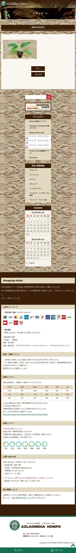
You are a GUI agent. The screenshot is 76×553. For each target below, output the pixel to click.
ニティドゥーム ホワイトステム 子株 (37, 142)
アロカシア (33, 170)
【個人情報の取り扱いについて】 (23, 498)
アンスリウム (34, 175)
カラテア (32, 179)
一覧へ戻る (38, 74)
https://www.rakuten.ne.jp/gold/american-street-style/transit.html (25, 414)
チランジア (33, 184)
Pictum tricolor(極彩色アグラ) (39, 152)
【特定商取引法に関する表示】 (34, 287)
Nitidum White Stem (36, 133)
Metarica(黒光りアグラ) (37, 121)
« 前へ (38, 68)
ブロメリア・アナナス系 (38, 200)
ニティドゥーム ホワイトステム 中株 (37, 137)
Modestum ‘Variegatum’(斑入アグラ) (39, 127)
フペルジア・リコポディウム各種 (39, 194)
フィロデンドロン (35, 188)
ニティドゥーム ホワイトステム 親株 (37, 146)
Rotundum (33, 158)
